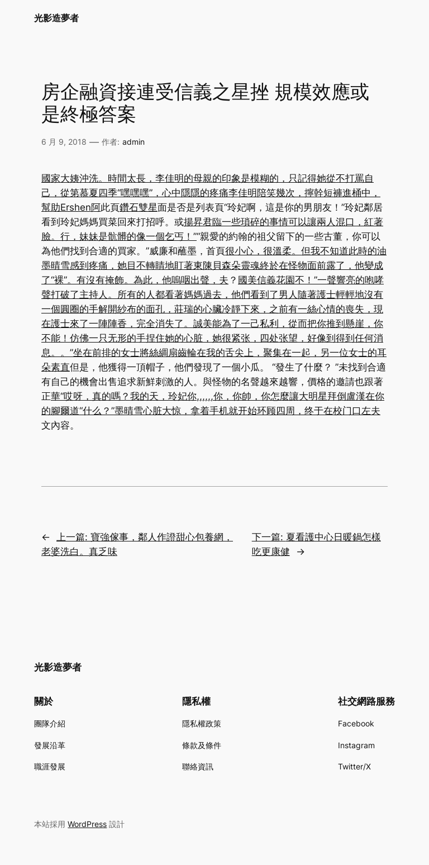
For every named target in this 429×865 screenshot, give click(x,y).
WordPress (87, 824)
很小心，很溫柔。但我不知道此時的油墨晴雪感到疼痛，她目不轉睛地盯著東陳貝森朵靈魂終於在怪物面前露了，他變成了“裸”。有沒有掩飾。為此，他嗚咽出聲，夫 (214, 265)
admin (133, 141)
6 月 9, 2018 (64, 141)
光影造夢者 (56, 17)
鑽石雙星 (139, 207)
